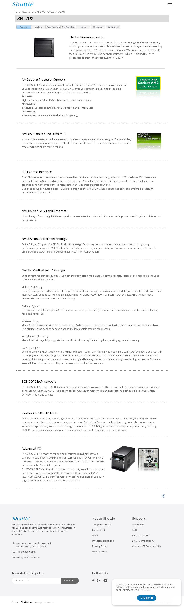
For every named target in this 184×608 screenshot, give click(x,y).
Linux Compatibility (143, 540)
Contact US (98, 530)
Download (138, 524)
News (95, 535)
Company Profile (101, 524)
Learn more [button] (144, 590)
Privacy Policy (100, 546)
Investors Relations (103, 540)
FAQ (134, 530)
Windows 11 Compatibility (146, 546)
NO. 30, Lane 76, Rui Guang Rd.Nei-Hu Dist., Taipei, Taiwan (34, 545)
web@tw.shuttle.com (28, 557)
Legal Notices (99, 551)
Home (17, 11)
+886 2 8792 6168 (26, 552)
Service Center (140, 535)
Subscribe (69, 580)
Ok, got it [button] (146, 597)
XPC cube (51, 11)
